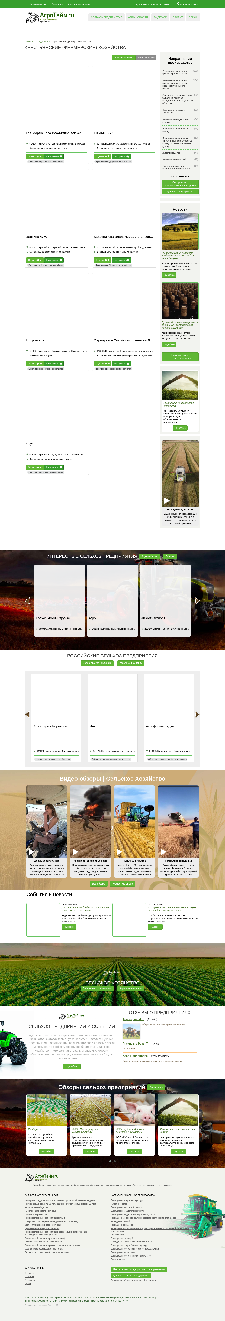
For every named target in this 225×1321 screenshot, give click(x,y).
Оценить (35, 156)
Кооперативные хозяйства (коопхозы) (43, 1225)
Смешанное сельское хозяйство (180, 111)
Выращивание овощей (180, 159)
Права (28, 1283)
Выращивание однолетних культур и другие (49, 459)
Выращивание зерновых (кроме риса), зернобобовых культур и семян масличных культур (180, 142)
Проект (178, 17)
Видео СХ (160, 17)
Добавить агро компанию (97, 663)
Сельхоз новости (38, 4)
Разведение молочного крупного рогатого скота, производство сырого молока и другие (138, 355)
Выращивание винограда (123, 1252)
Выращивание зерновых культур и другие (48, 148)
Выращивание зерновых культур (180, 130)
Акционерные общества (36, 1207)
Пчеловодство (118, 1259)
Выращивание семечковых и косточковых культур (135, 1249)
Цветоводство (117, 1235)
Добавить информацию (79, 4)
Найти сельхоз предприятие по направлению (139, 1269)
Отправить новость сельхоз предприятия (180, 356)
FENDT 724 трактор (134, 860)
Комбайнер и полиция (178, 860)
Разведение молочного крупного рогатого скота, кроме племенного (143, 1218)
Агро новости (138, 17)
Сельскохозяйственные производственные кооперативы (52, 1245)
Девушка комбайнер (46, 860)
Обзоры (170, 556)
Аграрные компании (131, 663)
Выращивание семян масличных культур (131, 1256)
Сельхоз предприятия (106, 17)
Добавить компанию (124, 58)
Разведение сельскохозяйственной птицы (131, 1242)
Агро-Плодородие (135, 1055)
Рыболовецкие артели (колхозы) (40, 1211)
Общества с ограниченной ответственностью (47, 1252)
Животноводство (180, 153)
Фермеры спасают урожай (90, 860)
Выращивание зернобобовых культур (129, 1245)
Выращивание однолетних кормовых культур (133, 1214)
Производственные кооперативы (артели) (45, 1218)
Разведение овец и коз (122, 1225)
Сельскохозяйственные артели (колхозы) (45, 1238)
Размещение (31, 1280)
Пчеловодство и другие (39, 355)
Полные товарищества (36, 1214)
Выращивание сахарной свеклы (126, 1207)
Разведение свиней (120, 1221)
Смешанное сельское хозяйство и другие (48, 252)
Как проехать (54, 156)
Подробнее (169, 275)
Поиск (193, 17)
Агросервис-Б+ (133, 1019)
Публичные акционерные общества (42, 1228)
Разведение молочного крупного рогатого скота (180, 72)
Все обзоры (98, 883)
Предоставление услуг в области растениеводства (180, 167)
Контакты (29, 1276)
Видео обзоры (149, 556)
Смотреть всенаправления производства (180, 184)
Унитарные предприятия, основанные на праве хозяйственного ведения (60, 1200)
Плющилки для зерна (180, 509)
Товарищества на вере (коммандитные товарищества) (51, 1221)
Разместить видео (122, 883)
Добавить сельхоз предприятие (155, 4)
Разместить (57, 4)
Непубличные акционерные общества (43, 1242)
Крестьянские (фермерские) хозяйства (43, 1249)
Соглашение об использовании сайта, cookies (133, 1280)
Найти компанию (146, 58)
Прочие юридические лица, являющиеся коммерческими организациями (60, 1204)
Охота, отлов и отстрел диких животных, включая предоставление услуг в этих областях (180, 99)
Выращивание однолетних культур (180, 120)
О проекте (30, 1273)
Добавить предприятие (180, 191)
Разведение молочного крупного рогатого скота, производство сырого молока (180, 84)
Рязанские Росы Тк (136, 1043)
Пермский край (187, 3)
